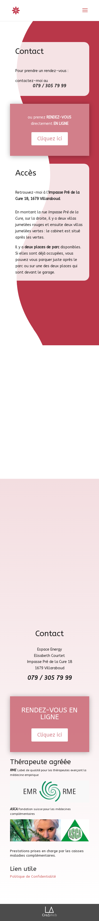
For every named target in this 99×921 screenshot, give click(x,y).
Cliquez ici (49, 139)
